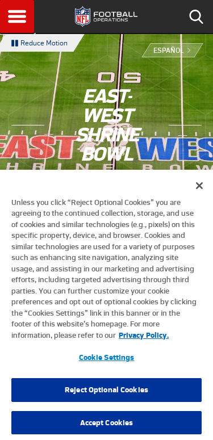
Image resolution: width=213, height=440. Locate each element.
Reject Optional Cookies (106, 394)
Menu (17, 16)
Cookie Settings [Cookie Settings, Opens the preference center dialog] (107, 362)
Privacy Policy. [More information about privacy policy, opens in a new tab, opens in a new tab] (144, 340)
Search (196, 16)
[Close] (199, 190)
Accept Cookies (106, 427)
